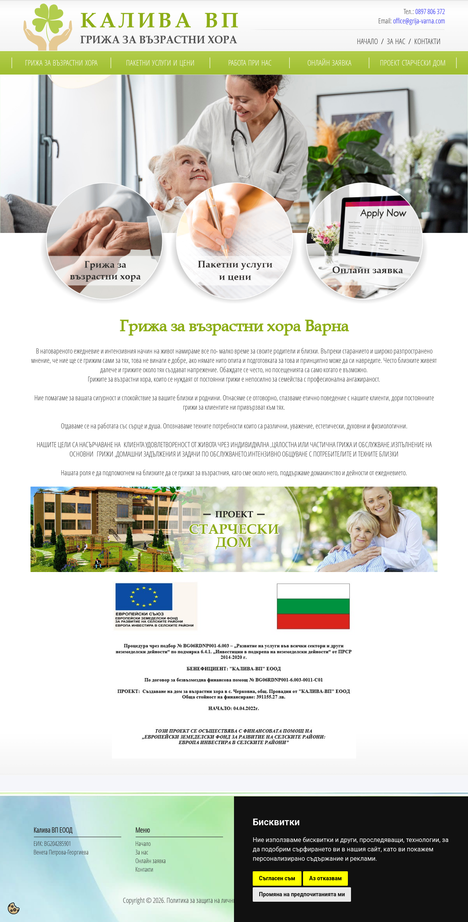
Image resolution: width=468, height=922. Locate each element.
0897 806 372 (431, 11)
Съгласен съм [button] (277, 878)
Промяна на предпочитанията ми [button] (302, 894)
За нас (141, 852)
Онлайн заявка (150, 860)
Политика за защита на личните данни (212, 900)
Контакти (144, 869)
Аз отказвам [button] (325, 878)
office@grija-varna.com (420, 20)
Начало (143, 843)
